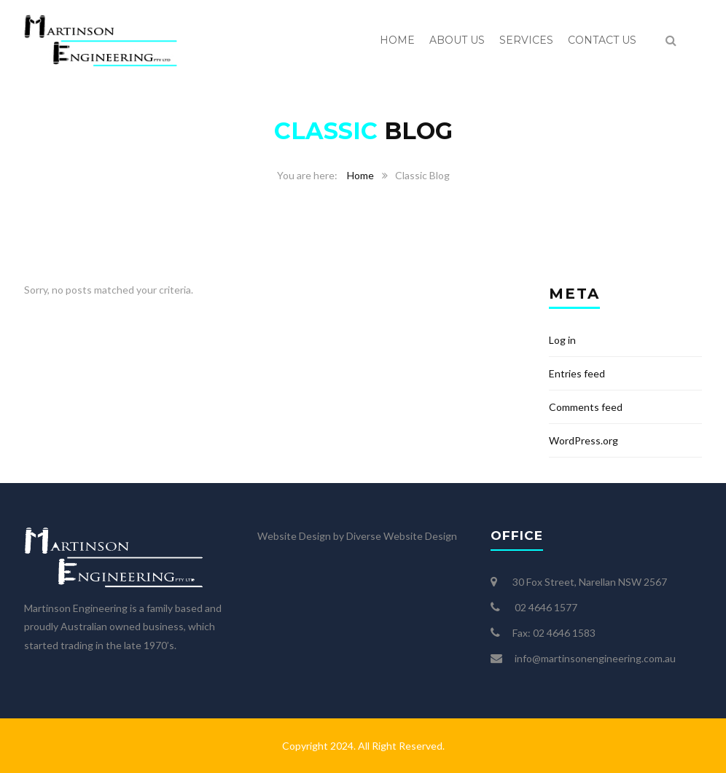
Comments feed (585, 407)
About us (457, 40)
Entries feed (577, 373)
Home (397, 40)
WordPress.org (583, 440)
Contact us (602, 40)
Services (526, 40)
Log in (562, 340)
